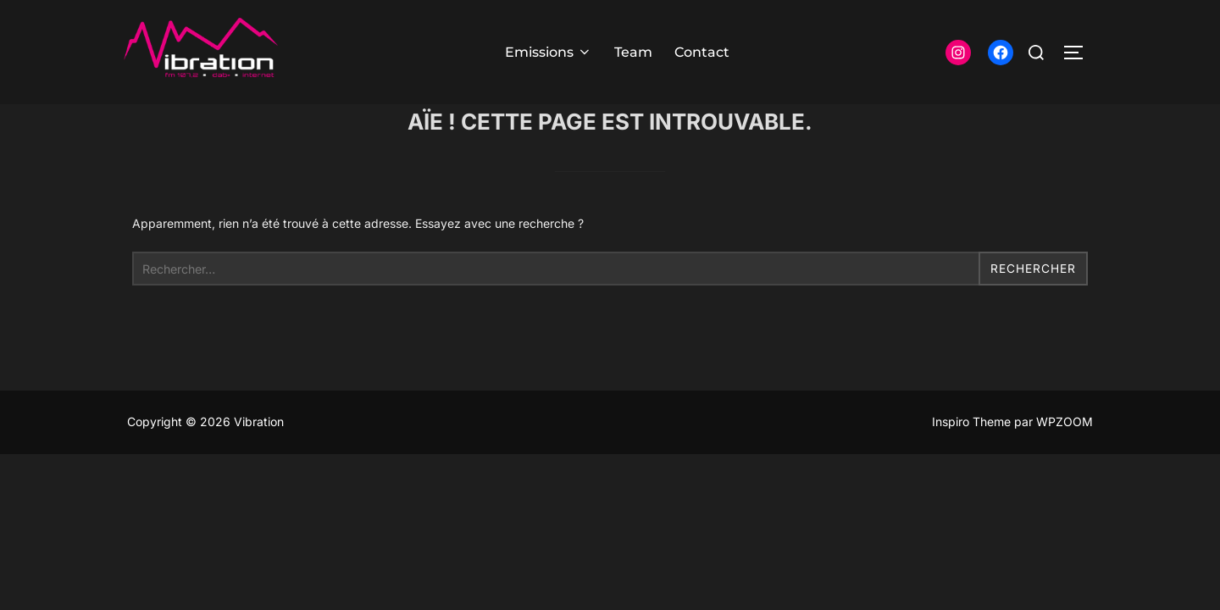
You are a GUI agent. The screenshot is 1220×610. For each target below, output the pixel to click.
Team (633, 52)
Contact (701, 52)
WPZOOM (1064, 455)
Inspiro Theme (971, 455)
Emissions (548, 52)
